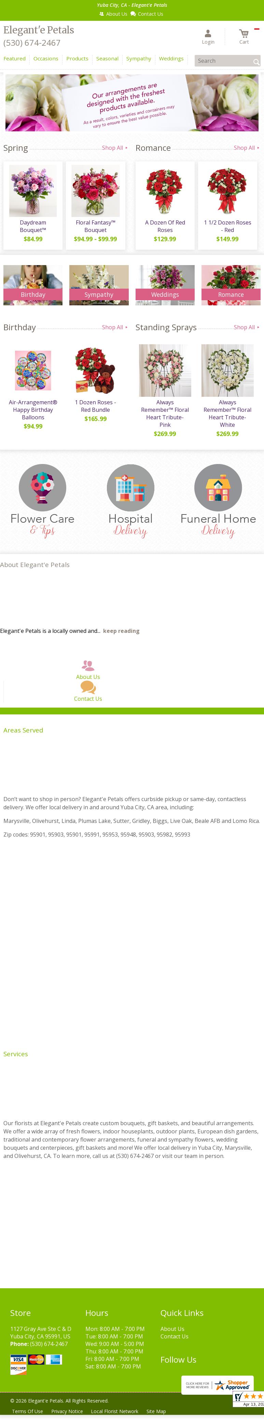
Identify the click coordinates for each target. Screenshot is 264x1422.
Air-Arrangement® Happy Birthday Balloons (33, 409)
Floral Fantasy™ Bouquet (95, 226)
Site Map (156, 1411)
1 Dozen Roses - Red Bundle (95, 405)
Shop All (115, 147)
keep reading (121, 631)
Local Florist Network (115, 1411)
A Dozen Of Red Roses (165, 226)
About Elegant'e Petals (35, 564)
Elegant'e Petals (38, 30)
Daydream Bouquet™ (33, 226)
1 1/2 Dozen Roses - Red (227, 226)
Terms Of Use (27, 1411)
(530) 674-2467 (32, 42)
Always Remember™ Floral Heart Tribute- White (227, 413)
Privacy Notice (67, 1411)
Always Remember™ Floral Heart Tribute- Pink (165, 413)
